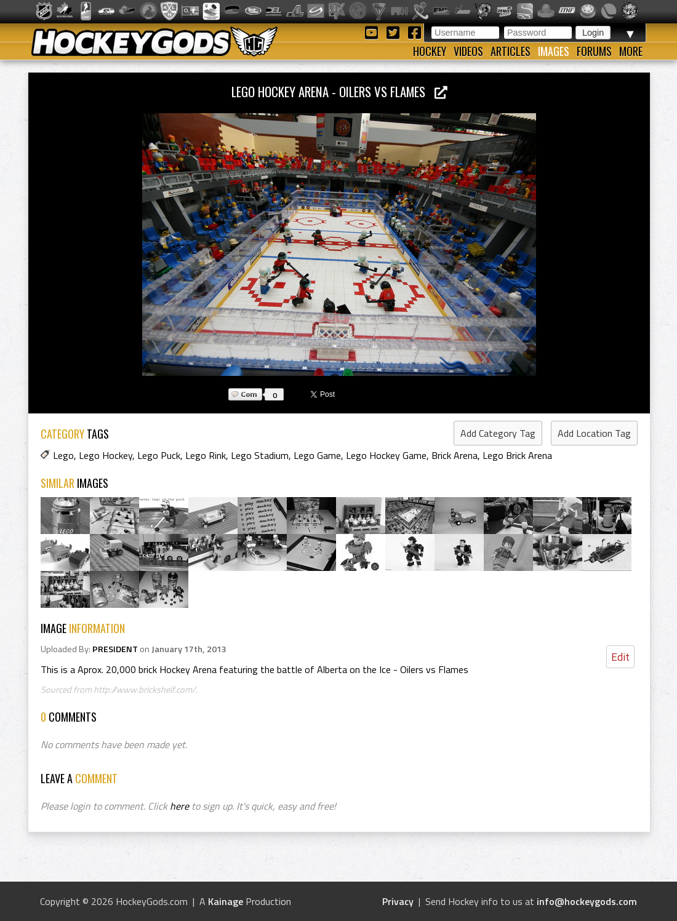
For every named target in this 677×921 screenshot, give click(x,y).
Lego (63, 455)
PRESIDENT (115, 649)
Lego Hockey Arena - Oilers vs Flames (339, 91)
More (631, 51)
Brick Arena (454, 455)
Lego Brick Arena (517, 455)
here (179, 806)
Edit (620, 656)
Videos (468, 51)
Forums (594, 51)
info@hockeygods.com (587, 901)
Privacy (398, 901)
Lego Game (317, 455)
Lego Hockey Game (386, 455)
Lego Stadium (260, 455)
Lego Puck (158, 455)
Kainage (225, 901)
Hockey (429, 51)
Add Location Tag (594, 433)
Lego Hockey (105, 455)
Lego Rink (205, 455)
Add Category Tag (497, 433)
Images (553, 51)
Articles (511, 51)
